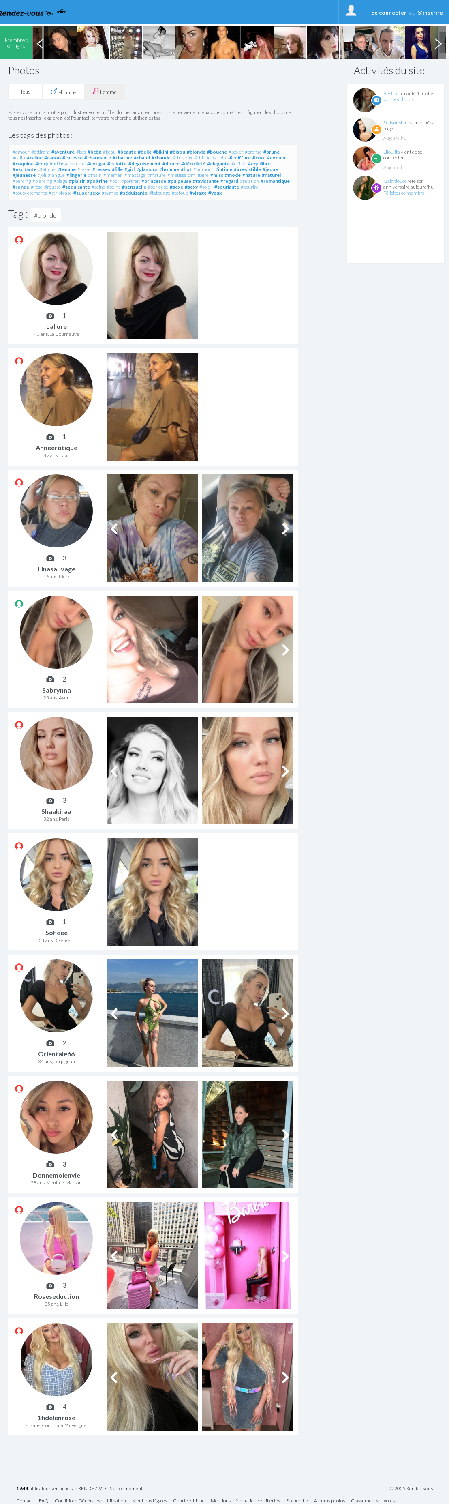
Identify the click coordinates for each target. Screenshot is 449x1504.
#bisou (177, 152)
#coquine (23, 164)
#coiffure (240, 157)
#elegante (218, 164)
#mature (156, 175)
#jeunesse (24, 175)
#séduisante (134, 193)
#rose (37, 187)
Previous (40, 42)
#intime (223, 169)
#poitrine (97, 181)
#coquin (276, 157)
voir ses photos (398, 99)
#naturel (271, 175)
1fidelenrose (56, 1417)
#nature (251, 175)
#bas (81, 152)
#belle (145, 152)
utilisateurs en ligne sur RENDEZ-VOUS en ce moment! (80, 1488)
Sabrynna (56, 690)
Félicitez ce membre (404, 193)
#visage (198, 193)
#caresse (72, 157)
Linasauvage (56, 569)
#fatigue (47, 169)
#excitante (24, 169)
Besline (391, 93)
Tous (25, 91)
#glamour (147, 169)
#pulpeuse (179, 181)
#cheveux (182, 157)
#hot (186, 169)
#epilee (238, 164)
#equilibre (259, 164)
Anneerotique (56, 447)
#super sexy (86, 193)
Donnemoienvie (56, 1175)
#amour (21, 152)
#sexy (191, 187)
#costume (75, 164)
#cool (258, 157)
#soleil (206, 187)
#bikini (160, 152)
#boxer (236, 152)
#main (95, 175)
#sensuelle (134, 187)
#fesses (101, 169)
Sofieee (56, 932)
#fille (117, 169)
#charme (122, 157)
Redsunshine (396, 123)
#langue (56, 175)
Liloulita (391, 152)
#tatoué (180, 193)
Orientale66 (56, 1054)
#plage (60, 181)
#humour (203, 169)
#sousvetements (30, 193)
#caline (35, 157)
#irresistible (247, 169)
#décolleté (193, 164)
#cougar (96, 164)
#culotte (117, 164)
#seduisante (76, 187)
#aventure (63, 152)
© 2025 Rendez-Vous (411, 1488)
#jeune (270, 169)
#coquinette (49, 164)
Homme (63, 92)
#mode (233, 175)
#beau (109, 152)
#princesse (153, 181)
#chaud (142, 157)
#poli (114, 181)
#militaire (198, 175)
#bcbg (94, 152)
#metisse (176, 175)
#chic (199, 157)
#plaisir (77, 181)
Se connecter (388, 12)
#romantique (275, 181)
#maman (113, 175)
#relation (249, 181)
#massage (134, 175)
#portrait (130, 181)
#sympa (110, 193)
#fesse (84, 169)
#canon (52, 157)
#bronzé (253, 152)
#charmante (97, 157)
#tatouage (159, 193)
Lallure (56, 326)
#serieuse (158, 187)
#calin (19, 157)
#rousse (52, 187)
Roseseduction (56, 1296)
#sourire (250, 187)
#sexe (176, 187)
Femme (104, 91)
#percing (22, 181)
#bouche (217, 152)
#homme (169, 169)
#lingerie (76, 175)
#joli (41, 175)
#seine (98, 187)
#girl (129, 169)
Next (438, 42)
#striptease (60, 193)
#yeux (215, 193)
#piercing (42, 181)
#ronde (21, 187)
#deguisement (144, 164)
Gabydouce (395, 181)
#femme (66, 169)
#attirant (40, 152)
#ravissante (206, 181)
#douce (171, 164)
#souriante (226, 187)
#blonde (196, 152)
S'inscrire (430, 12)
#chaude (161, 157)
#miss (216, 175)
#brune (271, 152)
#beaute (127, 152)
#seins (113, 187)
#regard (229, 181)
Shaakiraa (56, 811)
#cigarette (217, 157)
